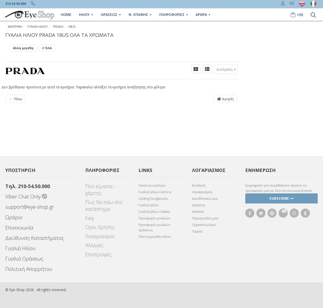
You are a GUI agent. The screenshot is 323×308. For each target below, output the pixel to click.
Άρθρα (203, 14)
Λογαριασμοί (99, 236)
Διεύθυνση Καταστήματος (34, 238)
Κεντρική (15, 26)
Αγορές (225, 98)
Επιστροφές (98, 254)
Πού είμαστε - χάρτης (100, 189)
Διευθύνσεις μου (205, 198)
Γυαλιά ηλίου (148, 205)
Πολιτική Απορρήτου (28, 269)
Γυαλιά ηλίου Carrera (155, 192)
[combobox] (226, 69)
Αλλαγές (94, 245)
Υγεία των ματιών (152, 185)
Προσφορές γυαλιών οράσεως (154, 227)
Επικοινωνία (19, 227)
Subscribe (281, 198)
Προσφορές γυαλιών (154, 218)
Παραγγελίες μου (205, 218)
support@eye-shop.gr (29, 206)
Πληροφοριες (173, 14)
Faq (89, 218)
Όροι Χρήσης (100, 227)
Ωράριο (13, 217)
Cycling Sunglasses (153, 198)
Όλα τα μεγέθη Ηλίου (155, 236)
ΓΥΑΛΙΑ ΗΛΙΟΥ (38, 26)
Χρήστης (198, 205)
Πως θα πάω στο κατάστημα (103, 205)
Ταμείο (197, 231)
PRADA (58, 26)
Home (66, 14)
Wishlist (198, 211)
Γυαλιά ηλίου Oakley (154, 211)
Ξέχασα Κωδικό (204, 224)
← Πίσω (15, 98)
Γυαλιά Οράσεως (24, 258)
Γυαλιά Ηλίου (20, 248)
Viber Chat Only (26, 196)
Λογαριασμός (202, 192)
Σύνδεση (198, 185)
